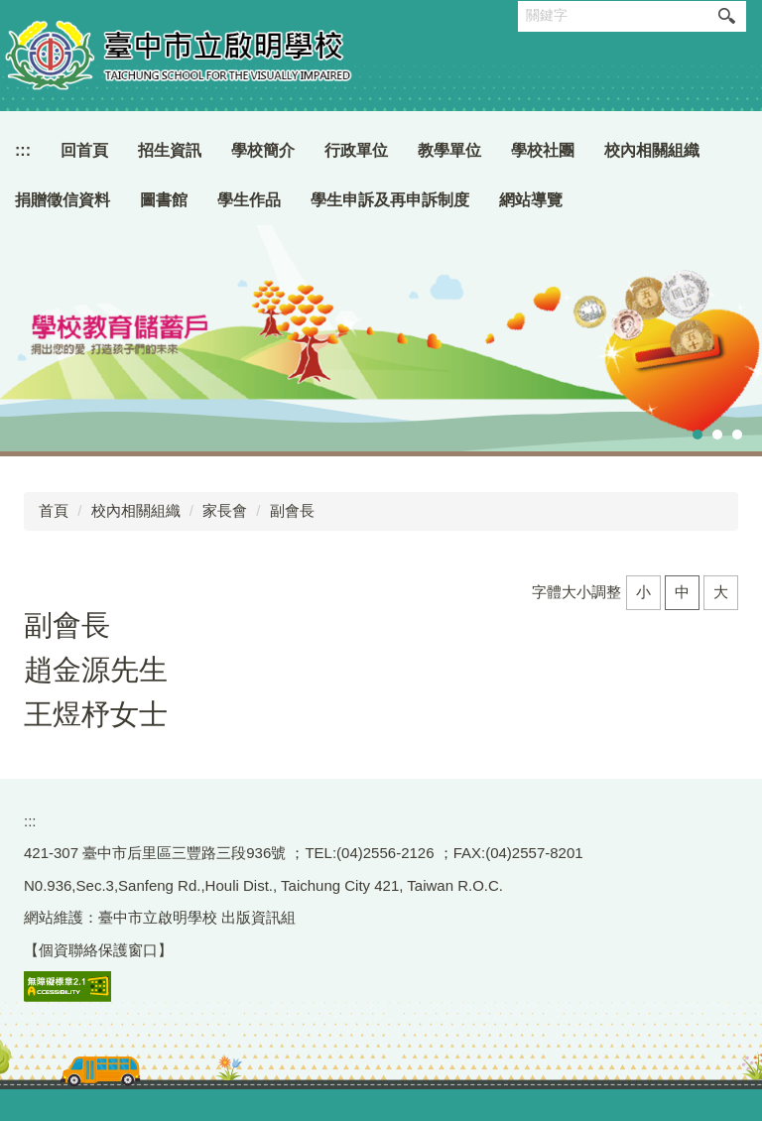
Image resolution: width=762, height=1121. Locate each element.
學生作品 (249, 199)
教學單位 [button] (449, 150)
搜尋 (726, 16)
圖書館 (164, 199)
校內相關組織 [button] (651, 150)
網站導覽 (531, 199)
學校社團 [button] (542, 150)
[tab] (697, 434)
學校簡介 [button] (263, 150)
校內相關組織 (136, 510)
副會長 (292, 510)
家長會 (224, 510)
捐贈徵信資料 (62, 199)
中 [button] (682, 591)
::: (23, 150)
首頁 (53, 510)
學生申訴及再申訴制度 (390, 199)
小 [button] (643, 591)
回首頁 (84, 150)
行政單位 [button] (356, 150)
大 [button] (720, 591)
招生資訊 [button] (169, 150)
